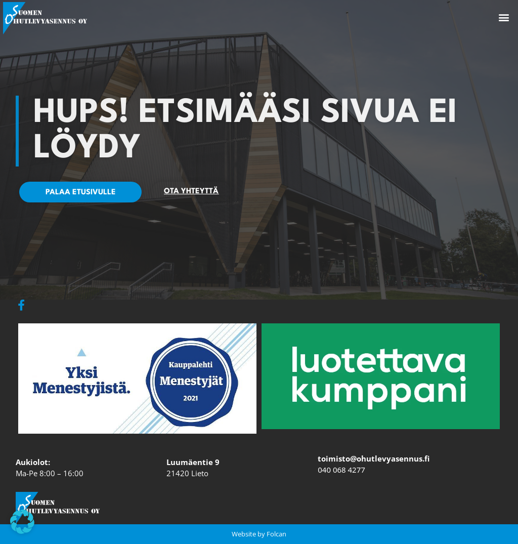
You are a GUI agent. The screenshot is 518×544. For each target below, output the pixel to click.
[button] (504, 17)
